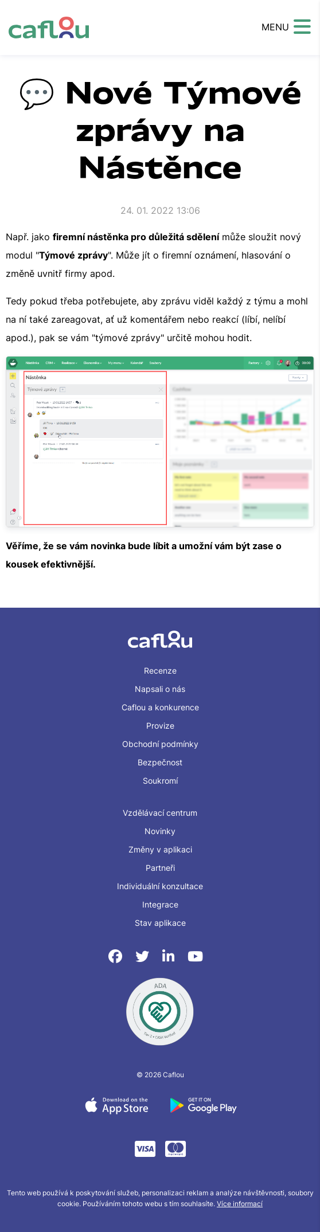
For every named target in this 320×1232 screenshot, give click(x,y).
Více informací (240, 1203)
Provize (160, 725)
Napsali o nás (160, 689)
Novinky (160, 831)
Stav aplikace (160, 923)
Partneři (160, 868)
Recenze (160, 670)
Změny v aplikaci (160, 849)
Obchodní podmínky (160, 744)
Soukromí (160, 780)
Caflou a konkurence (160, 707)
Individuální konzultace (160, 886)
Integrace (160, 904)
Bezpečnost (160, 762)
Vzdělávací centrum (160, 813)
